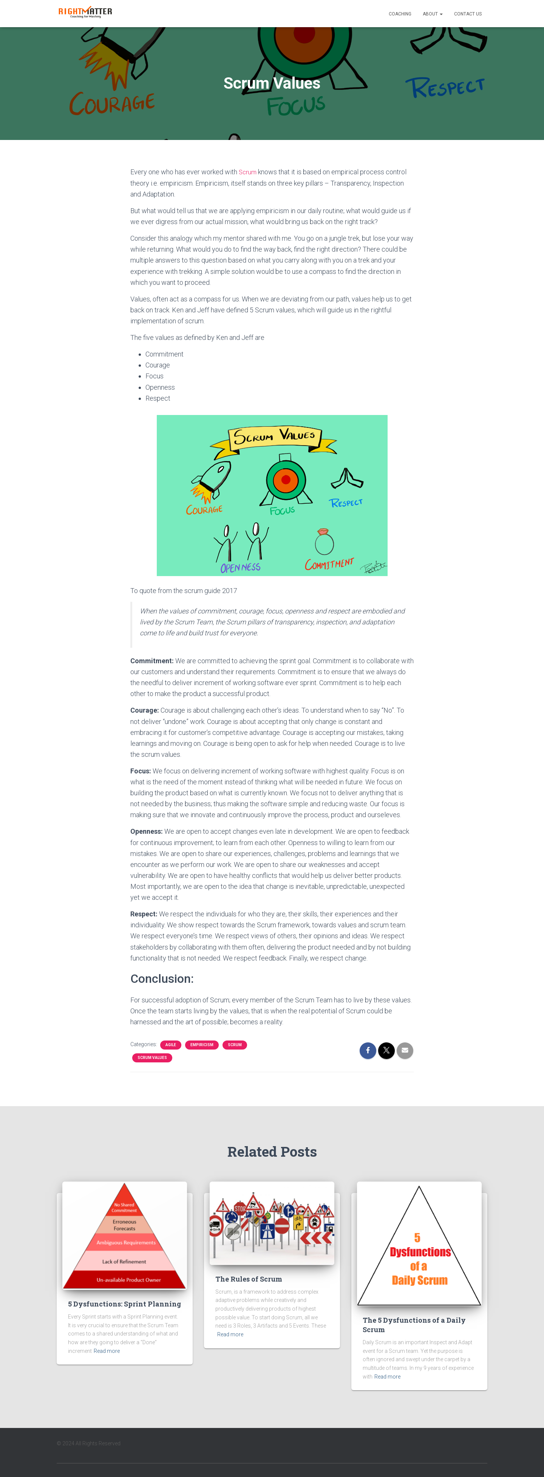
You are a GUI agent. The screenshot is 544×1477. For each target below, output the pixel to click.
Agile (170, 1044)
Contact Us (468, 14)
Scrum (248, 172)
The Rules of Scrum (248, 1278)
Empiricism (201, 1044)
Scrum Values (152, 1057)
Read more (107, 1351)
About (433, 14)
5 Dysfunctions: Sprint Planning (124, 1303)
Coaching (400, 14)
